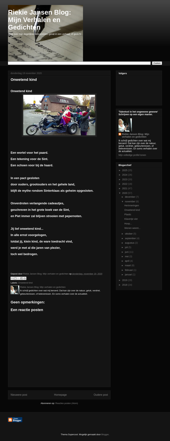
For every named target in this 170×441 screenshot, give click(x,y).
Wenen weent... (132, 228)
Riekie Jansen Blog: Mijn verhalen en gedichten (135, 135)
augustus (130, 242)
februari (129, 270)
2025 (125, 170)
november (130, 201)
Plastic (127, 214)
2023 (125, 179)
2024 (125, 174)
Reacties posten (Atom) (66, 403)
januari (128, 274)
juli (126, 247)
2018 (125, 284)
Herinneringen (131, 205)
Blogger (105, 434)
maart (128, 265)
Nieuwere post (19, 394)
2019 (125, 280)
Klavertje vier (131, 219)
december (130, 197)
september (130, 238)
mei (127, 256)
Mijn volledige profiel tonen (132, 155)
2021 (125, 188)
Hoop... (128, 223)
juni (127, 252)
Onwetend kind (25, 282)
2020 (125, 193)
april (127, 261)
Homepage (60, 394)
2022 (125, 184)
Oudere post (101, 394)
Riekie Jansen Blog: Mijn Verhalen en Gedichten (39, 20)
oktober (129, 233)
